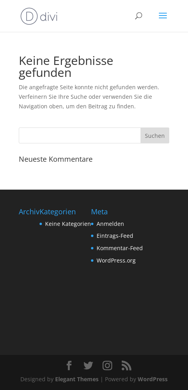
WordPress (153, 379)
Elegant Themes (77, 379)
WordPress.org (116, 260)
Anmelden (110, 223)
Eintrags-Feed (115, 235)
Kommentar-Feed (120, 248)
